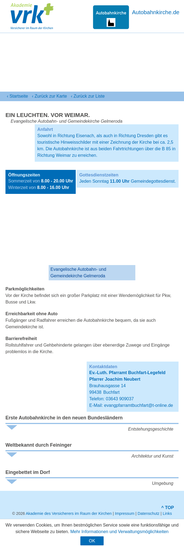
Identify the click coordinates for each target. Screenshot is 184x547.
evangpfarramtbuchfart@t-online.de (138, 405)
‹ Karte (49, 96)
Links (167, 513)
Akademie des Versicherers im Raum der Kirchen (69, 513)
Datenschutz (148, 513)
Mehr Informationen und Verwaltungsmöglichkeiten (119, 531)
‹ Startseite (17, 96)
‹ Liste (88, 96)
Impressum (124, 513)
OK (92, 541)
